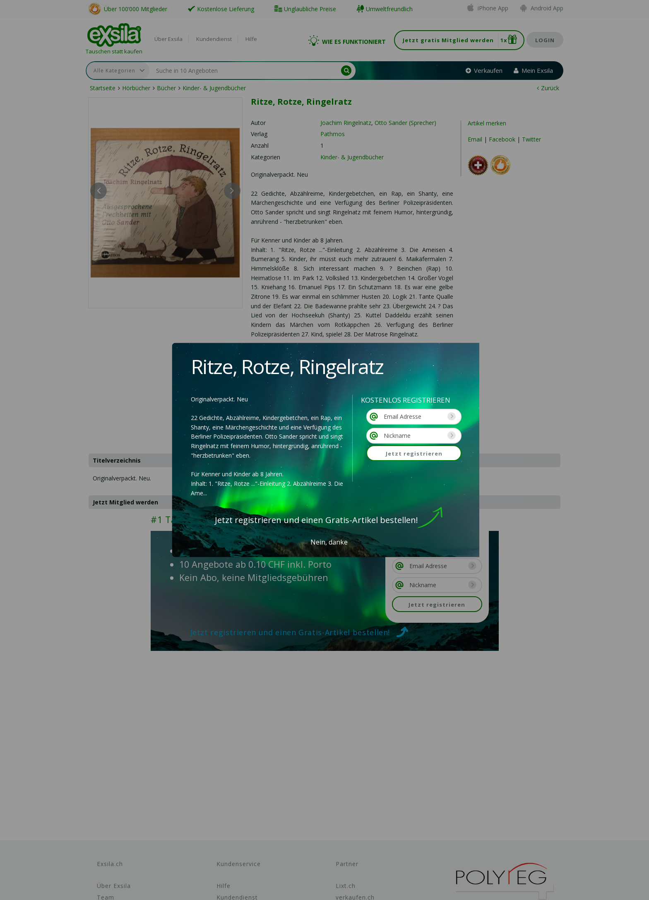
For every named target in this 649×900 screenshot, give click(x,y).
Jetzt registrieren (414, 453)
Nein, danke (329, 542)
